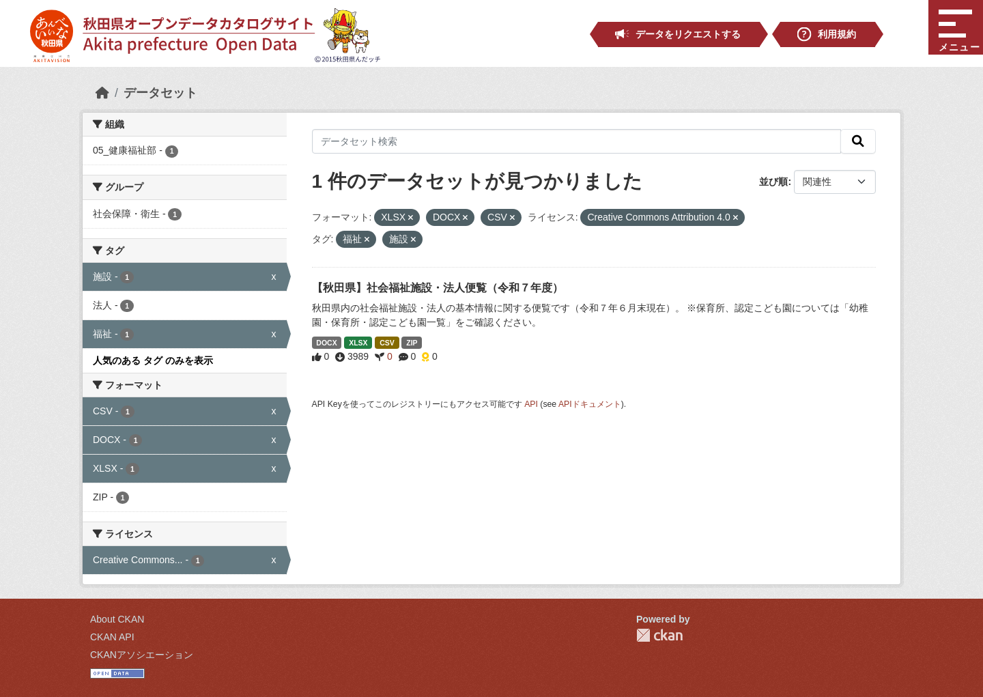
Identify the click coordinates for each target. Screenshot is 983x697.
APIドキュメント (589, 404)
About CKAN (117, 619)
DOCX (326, 343)
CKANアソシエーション (141, 654)
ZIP (411, 343)
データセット (160, 93)
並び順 (773, 181)
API (531, 404)
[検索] (858, 141)
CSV (387, 343)
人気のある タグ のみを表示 (153, 360)
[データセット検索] (577, 141)
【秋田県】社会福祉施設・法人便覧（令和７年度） (437, 288)
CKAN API (112, 636)
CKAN (659, 635)
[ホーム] (102, 93)
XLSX (358, 343)
